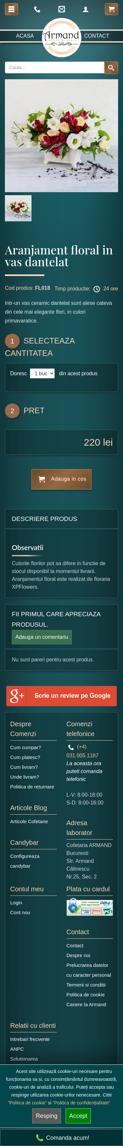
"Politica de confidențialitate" (82, 1102)
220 (92, 442)
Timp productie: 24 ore (86, 289)
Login (16, 902)
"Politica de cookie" (27, 1102)
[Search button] (111, 68)
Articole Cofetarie (29, 821)
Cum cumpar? (25, 747)
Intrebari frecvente (30, 1039)
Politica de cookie (86, 994)
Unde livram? (24, 777)
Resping (46, 1116)
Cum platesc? (25, 757)
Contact (96, 36)
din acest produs (76, 373)
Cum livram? (24, 767)
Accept (78, 1116)
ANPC (17, 1049)
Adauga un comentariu (41, 637)
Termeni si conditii (86, 985)
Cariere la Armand (86, 1004)
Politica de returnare (32, 786)
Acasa (25, 36)
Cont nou (20, 912)
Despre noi (79, 955)
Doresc (19, 373)
